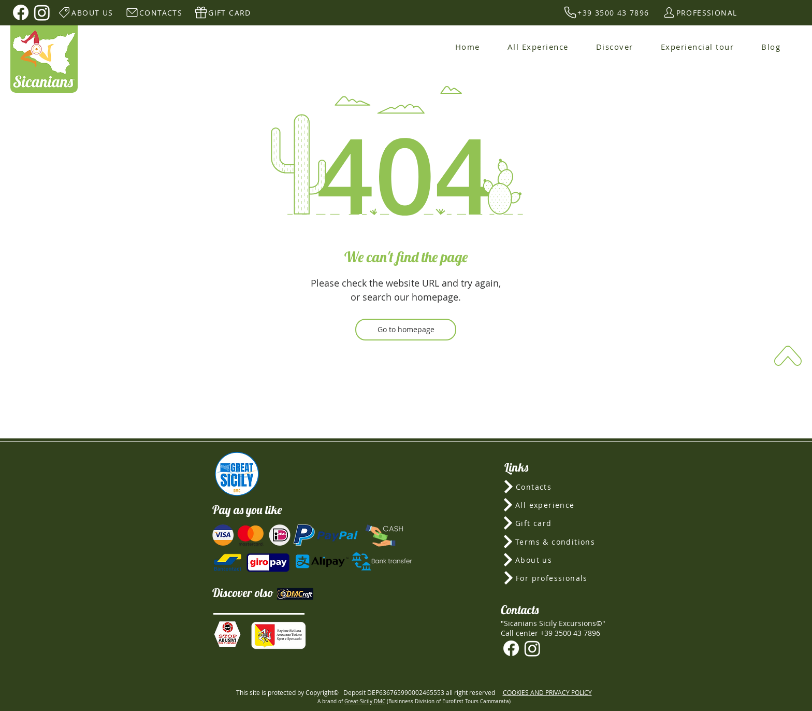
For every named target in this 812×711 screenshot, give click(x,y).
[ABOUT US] (85, 12)
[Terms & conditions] (553, 541)
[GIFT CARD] (222, 12)
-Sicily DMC (371, 701)
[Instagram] (42, 12)
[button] (227, 634)
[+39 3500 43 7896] (606, 12)
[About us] (553, 559)
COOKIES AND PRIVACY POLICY (547, 692)
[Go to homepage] (405, 329)
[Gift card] (553, 523)
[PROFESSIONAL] (699, 12)
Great (351, 701)
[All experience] (553, 505)
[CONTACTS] (153, 12)
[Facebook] (20, 12)
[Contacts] (553, 486)
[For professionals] (553, 578)
